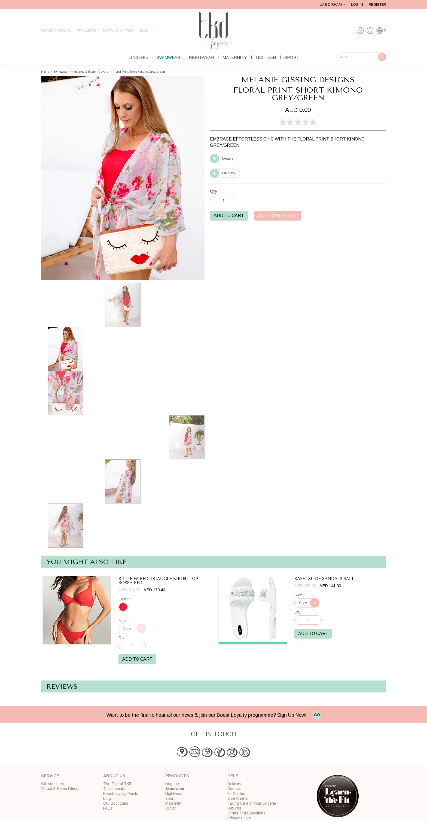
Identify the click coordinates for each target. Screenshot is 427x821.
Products (177, 776)
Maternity (234, 57)
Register (377, 4)
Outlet (170, 808)
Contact (234, 788)
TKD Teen (265, 57)
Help (232, 776)
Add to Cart (229, 215)
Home (45, 71)
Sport (291, 57)
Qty (213, 191)
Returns (234, 808)
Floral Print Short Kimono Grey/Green (139, 71)
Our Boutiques (56, 31)
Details (227, 158)
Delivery (228, 173)
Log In (357, 4)
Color (124, 599)
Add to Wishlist (277, 215)
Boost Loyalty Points (120, 793)
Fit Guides (86, 31)
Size (123, 621)
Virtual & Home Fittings (61, 788)
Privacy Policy (239, 818)
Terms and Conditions (246, 813)
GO (317, 715)
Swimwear (168, 57)
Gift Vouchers (52, 784)
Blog (144, 31)
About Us (114, 776)
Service (50, 776)
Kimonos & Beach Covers (90, 71)
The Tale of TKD (117, 31)
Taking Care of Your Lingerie (251, 803)
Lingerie (138, 57)
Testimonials (114, 788)
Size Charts (237, 798)
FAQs (108, 808)
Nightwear (201, 57)
